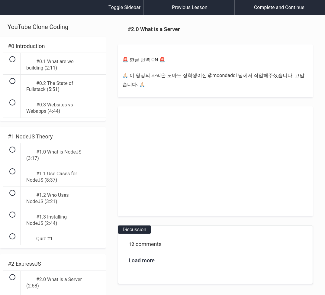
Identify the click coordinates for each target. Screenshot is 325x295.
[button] (10, 10)
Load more (142, 260)
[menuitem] (52, 13)
